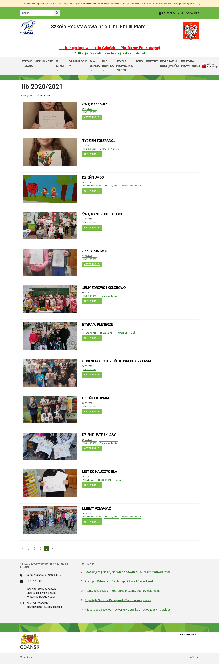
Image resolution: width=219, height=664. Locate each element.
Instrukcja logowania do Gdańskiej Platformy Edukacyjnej (109, 47)
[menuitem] (61, 66)
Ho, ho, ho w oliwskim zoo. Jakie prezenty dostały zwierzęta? (122, 590)
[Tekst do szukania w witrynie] (37, 13)
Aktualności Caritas (92, 185)
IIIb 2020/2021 (89, 112)
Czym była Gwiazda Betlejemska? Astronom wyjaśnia (118, 600)
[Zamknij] (200, 4)
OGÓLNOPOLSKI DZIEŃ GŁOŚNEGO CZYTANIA (116, 361)
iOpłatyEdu (96, 53)
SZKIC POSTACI (94, 251)
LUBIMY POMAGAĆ (96, 508)
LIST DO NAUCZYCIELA (99, 471)
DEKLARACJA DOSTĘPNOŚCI (169, 64)
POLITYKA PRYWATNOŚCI (190, 64)
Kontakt (151, 61)
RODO (139, 61)
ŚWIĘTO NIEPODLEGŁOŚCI (102, 214)
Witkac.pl (194, 657)
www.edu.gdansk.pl (188, 634)
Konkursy (119, 480)
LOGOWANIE (190, 13)
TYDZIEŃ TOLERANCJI (99, 140)
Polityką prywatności (93, 3)
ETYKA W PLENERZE (97, 324)
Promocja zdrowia (108, 296)
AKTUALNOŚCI (44, 61)
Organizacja (78, 61)
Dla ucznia (95, 64)
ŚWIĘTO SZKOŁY (95, 104)
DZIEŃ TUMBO (93, 177)
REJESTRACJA (169, 13)
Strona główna (27, 64)
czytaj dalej (93, 117)
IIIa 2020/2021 (89, 333)
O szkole (61, 64)
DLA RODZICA (108, 64)
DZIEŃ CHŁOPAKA (95, 398)
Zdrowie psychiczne (109, 149)
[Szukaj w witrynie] (57, 13)
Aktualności (88, 480)
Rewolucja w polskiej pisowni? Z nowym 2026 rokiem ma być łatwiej (127, 572)
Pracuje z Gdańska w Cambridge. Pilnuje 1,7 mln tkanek (119, 581)
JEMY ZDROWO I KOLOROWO (104, 287)
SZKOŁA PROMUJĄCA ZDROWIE (124, 66)
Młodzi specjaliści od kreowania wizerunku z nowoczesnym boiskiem (128, 609)
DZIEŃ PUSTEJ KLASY (99, 435)
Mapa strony (26, 657)
